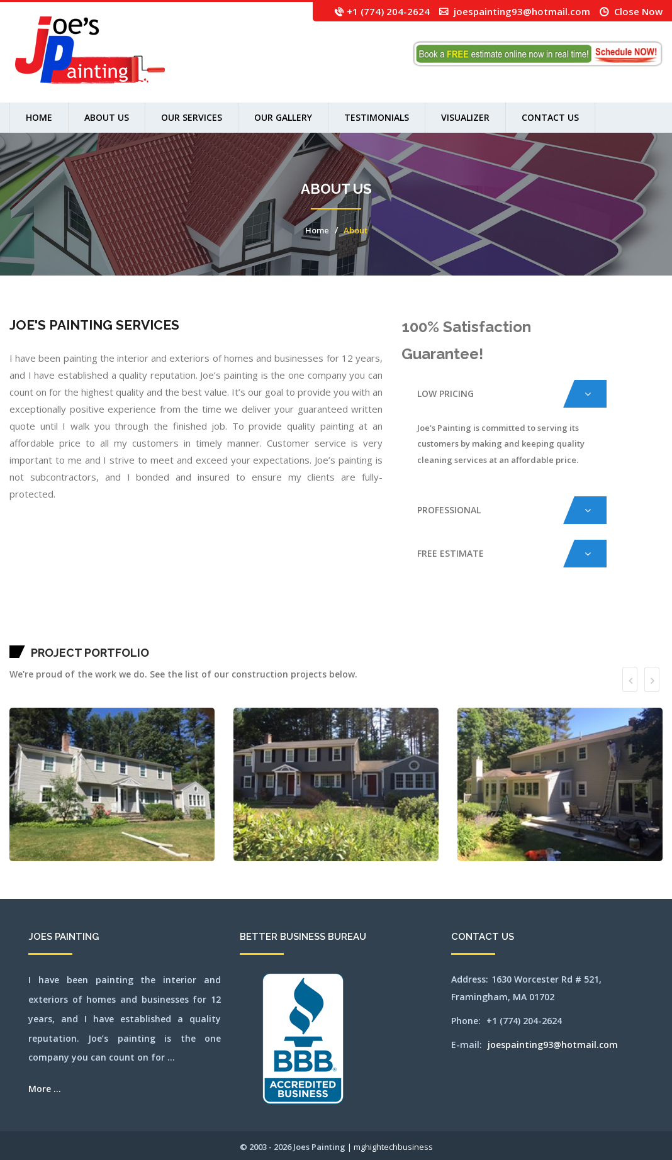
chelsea (204, 619)
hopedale (325, 619)
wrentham (207, 635)
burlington (148, 619)
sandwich (647, 619)
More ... (44, 1089)
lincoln (370, 619)
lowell (381, 619)
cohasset (222, 619)
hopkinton (331, 619)
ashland (38, 619)
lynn (385, 619)
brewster (120, 619)
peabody (592, 619)
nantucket (479, 619)
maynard (409, 619)
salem (642, 619)
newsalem (501, 619)
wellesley (128, 635)
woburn (195, 635)
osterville (586, 619)
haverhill (303, 619)
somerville (30, 635)
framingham (262, 619)
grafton (281, 619)
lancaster (351, 619)
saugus (652, 619)
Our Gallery (283, 117)
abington (18, 619)
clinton (217, 619)
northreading (557, 619)
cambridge (155, 619)
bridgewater (128, 619)
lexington (364, 619)
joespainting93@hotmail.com (522, 11)
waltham (103, 635)
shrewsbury (23, 635)
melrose (432, 619)
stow (74, 635)
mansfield (12, 619)
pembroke (597, 619)
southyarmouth (54, 635)
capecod (165, 619)
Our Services (191, 117)
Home (39, 117)
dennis (238, 619)
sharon (657, 619)
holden (314, 619)
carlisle (178, 619)
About (355, 230)
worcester (201, 635)
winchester (188, 635)
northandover (522, 619)
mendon (437, 619)
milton (473, 619)
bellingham (70, 619)
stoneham (62, 635)
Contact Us (550, 117)
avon (57, 619)
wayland (116, 635)
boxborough (108, 619)
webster (122, 635)
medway (426, 619)
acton (23, 619)
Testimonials (376, 117)
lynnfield (390, 619)
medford (420, 619)
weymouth (173, 635)
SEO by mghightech (217, 635)
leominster (357, 619)
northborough (542, 619)
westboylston (144, 635)
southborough (38, 635)
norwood (574, 619)
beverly (87, 619)
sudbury (78, 635)
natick (484, 619)
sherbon (11, 635)
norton (564, 619)
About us (106, 117)
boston (102, 619)
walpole (96, 635)
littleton (376, 619)
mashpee (403, 619)
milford (456, 619)
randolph (621, 619)
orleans (580, 619)
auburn (53, 619)
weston (160, 635)
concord (228, 619)
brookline (141, 619)
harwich (297, 619)
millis (468, 619)
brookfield (135, 619)
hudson (337, 619)
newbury (495, 619)
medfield (415, 619)
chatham (191, 619)
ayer (60, 619)
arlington (33, 619)
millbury (463, 619)
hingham (308, 619)
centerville (184, 619)
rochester (636, 619)
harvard (291, 619)
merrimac (443, 619)
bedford (64, 619)
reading (626, 619)
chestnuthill (211, 619)
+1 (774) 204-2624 (388, 11)
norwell (568, 619)
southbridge (46, 635)
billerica (93, 619)
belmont (77, 619)
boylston (114, 619)
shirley (16, 635)
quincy (616, 619)
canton (160, 619)
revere (631, 619)
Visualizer (465, 117)
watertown (109, 635)
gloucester (275, 619)
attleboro (48, 619)
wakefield (91, 635)
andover (27, 619)
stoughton (69, 635)
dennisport (243, 619)
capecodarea (171, 619)
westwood (166, 635)
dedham (233, 619)
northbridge (549, 619)
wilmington (180, 635)
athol (43, 619)
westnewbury (153, 635)
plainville (610, 619)
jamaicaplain (343, 619)
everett (249, 619)
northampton (514, 619)
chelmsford (197, 619)
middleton (450, 619)
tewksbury (84, 635)
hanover (286, 619)
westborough (136, 635)
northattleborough (532, 619)
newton (507, 619)
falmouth (255, 619)
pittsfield (604, 619)
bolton (98, 619)
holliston (319, 619)
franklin (269, 619)
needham (489, 619)
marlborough (397, 619)
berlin (82, 619)
